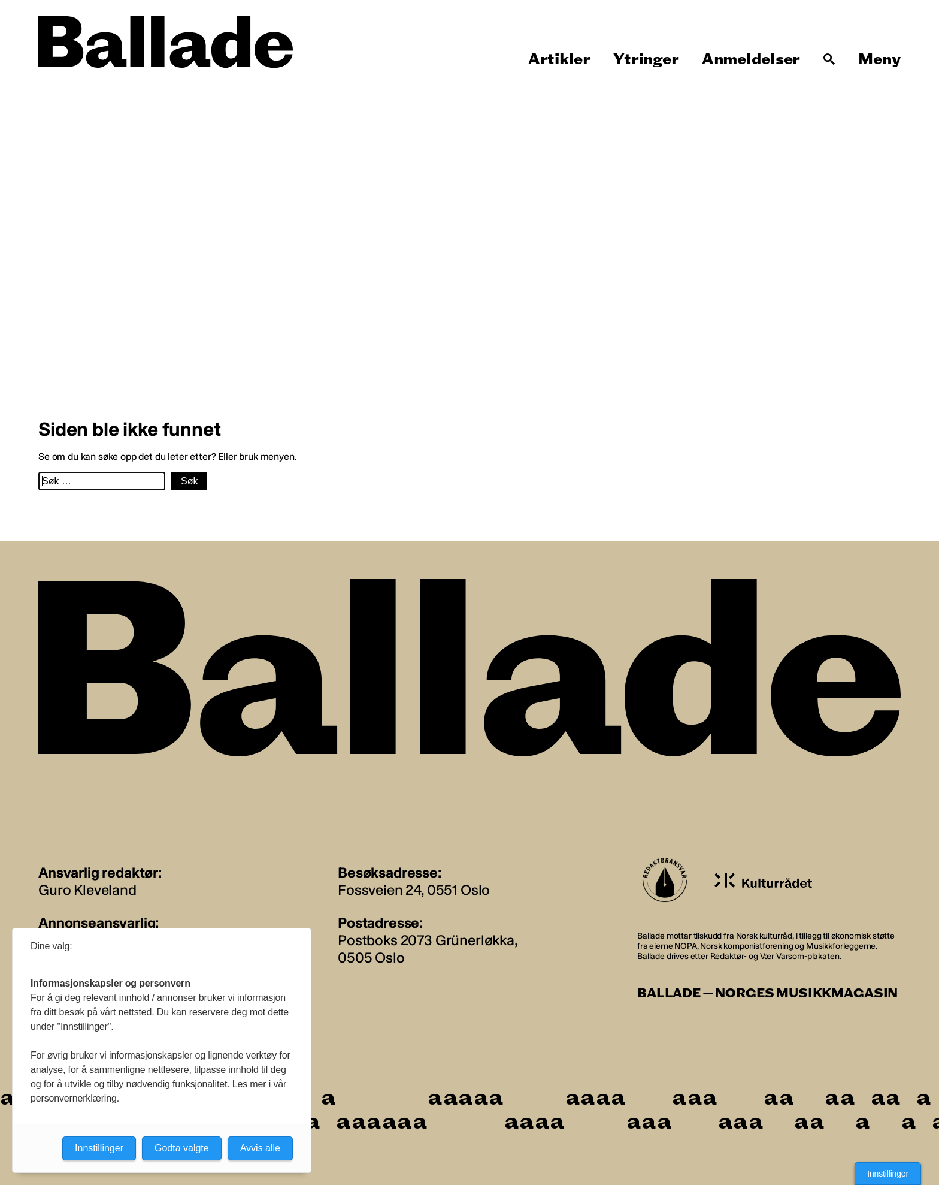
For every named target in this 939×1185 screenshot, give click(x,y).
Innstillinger (887, 1173)
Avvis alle (260, 1148)
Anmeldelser (751, 59)
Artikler (559, 59)
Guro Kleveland (87, 889)
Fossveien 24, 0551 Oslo (414, 889)
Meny (879, 59)
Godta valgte (182, 1148)
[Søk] (829, 59)
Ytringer (645, 59)
